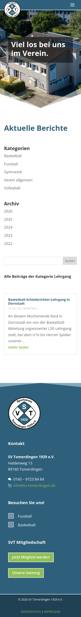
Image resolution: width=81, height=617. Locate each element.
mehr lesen (18, 347)
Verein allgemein (18, 180)
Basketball (30, 308)
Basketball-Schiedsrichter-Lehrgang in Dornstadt (39, 301)
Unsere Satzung (26, 572)
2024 (8, 227)
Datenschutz (31, 612)
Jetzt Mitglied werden (31, 557)
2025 (8, 219)
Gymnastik (13, 171)
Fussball (11, 163)
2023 (8, 235)
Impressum (52, 612)
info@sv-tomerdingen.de (34, 485)
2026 (8, 211)
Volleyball (12, 187)
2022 (8, 243)
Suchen (70, 261)
